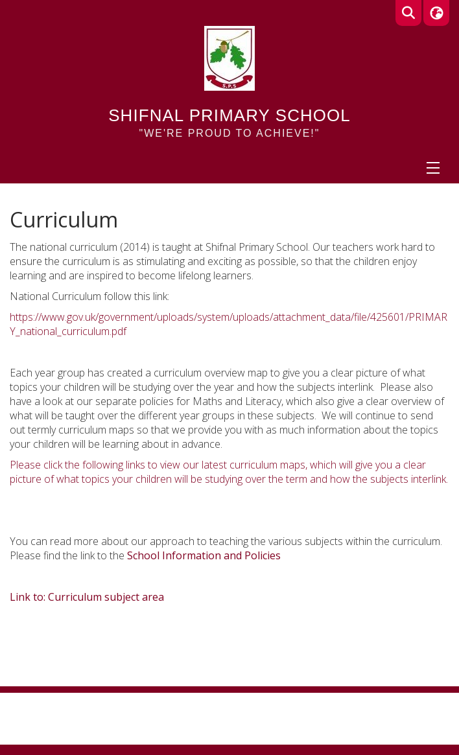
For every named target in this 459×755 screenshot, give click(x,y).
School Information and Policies (204, 555)
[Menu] (433, 167)
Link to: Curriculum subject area (87, 597)
